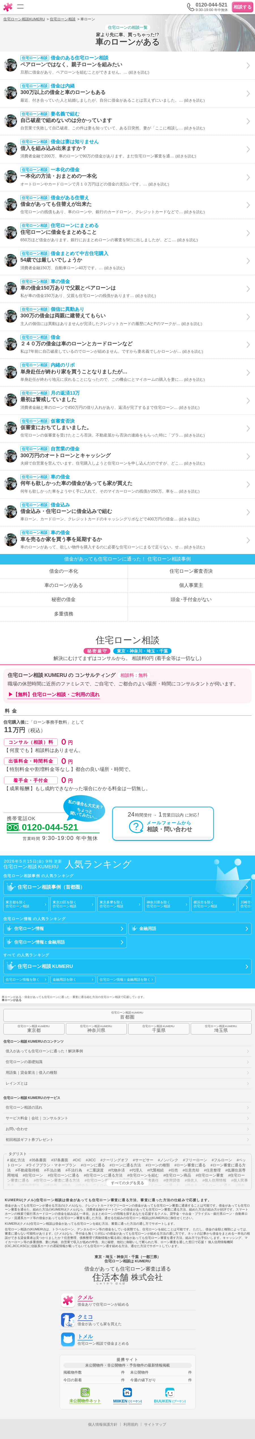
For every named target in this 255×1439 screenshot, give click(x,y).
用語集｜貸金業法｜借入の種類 (31, 1072)
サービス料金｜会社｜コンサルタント (37, 1118)
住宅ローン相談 (63, 19)
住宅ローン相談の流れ (24, 1107)
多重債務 (63, 614)
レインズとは (17, 1083)
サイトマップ (155, 1424)
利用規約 (130, 1424)
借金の (63, 571)
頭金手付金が (191, 599)
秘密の (64, 599)
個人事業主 (191, 585)
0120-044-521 (42, 827)
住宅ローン (191, 571)
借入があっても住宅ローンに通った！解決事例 (44, 1051)
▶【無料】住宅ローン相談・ (54, 695)
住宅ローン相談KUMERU (24, 19)
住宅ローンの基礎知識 (24, 1062)
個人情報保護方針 (102, 1424)
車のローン (63, 585)
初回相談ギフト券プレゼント (29, 1139)
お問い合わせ (17, 1129)
